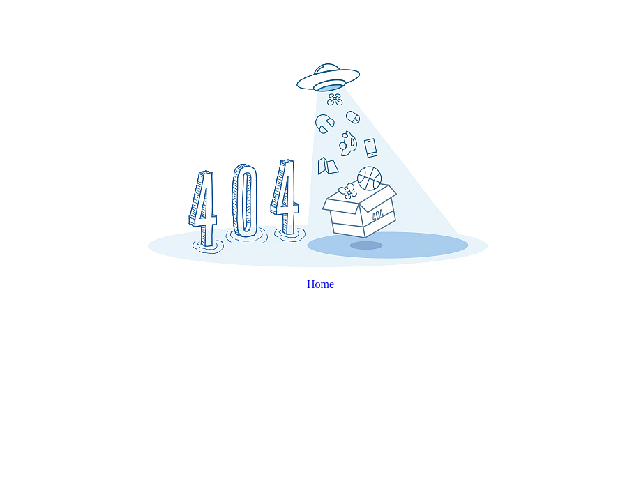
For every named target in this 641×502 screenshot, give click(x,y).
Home (320, 284)
